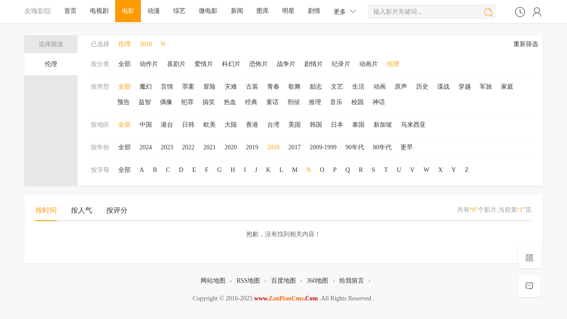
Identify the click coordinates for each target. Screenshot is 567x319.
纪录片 (341, 64)
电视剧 (99, 11)
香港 (252, 124)
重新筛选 (525, 44)
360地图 (317, 280)
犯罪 (187, 102)
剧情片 (313, 64)
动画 (379, 86)
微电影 (208, 11)
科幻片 (231, 64)
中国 (146, 124)
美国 (294, 124)
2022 (188, 147)
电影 (128, 11)
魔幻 (146, 86)
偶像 (166, 102)
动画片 (368, 64)
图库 (262, 11)
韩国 (316, 124)
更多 (345, 11)
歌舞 (294, 86)
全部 (124, 64)
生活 (358, 86)
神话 (379, 102)
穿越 (464, 86)
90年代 (355, 147)
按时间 (46, 210)
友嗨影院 (37, 11)
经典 (251, 102)
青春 (273, 86)
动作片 (149, 64)
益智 (145, 102)
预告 (123, 102)
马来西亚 (413, 124)
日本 (337, 124)
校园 (357, 102)
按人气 (81, 210)
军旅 (486, 86)
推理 (315, 102)
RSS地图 (248, 280)
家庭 (507, 86)
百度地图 (283, 280)
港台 (167, 124)
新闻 (237, 11)
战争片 (286, 64)
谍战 (443, 86)
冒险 (209, 86)
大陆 (231, 124)
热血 (230, 102)
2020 (231, 147)
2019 (252, 147)
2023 (167, 147)
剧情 (314, 11)
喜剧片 (176, 64)
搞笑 (208, 102)
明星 (288, 11)
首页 (70, 11)
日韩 (188, 124)
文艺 (337, 86)
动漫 (154, 11)
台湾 (273, 124)
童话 (272, 102)
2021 (209, 147)
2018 (273, 147)
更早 (406, 147)
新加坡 (382, 124)
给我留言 (351, 280)
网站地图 (213, 280)
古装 (252, 86)
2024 (146, 147)
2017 (294, 147)
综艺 (179, 11)
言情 (167, 86)
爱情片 (203, 64)
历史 (422, 86)
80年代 (382, 147)
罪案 (188, 86)
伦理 (51, 64)
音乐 (336, 102)
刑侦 (293, 102)
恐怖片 (258, 64)
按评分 (117, 210)
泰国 (358, 124)
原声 (401, 86)
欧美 (209, 124)
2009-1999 (323, 147)
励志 (316, 86)
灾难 (231, 86)
